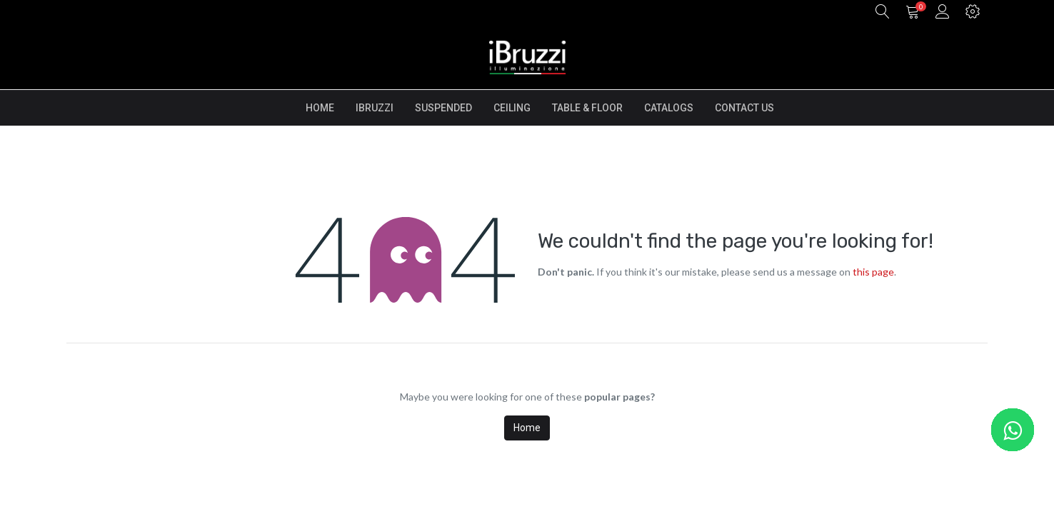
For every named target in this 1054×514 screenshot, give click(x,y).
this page (873, 272)
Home (527, 427)
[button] (883, 12)
